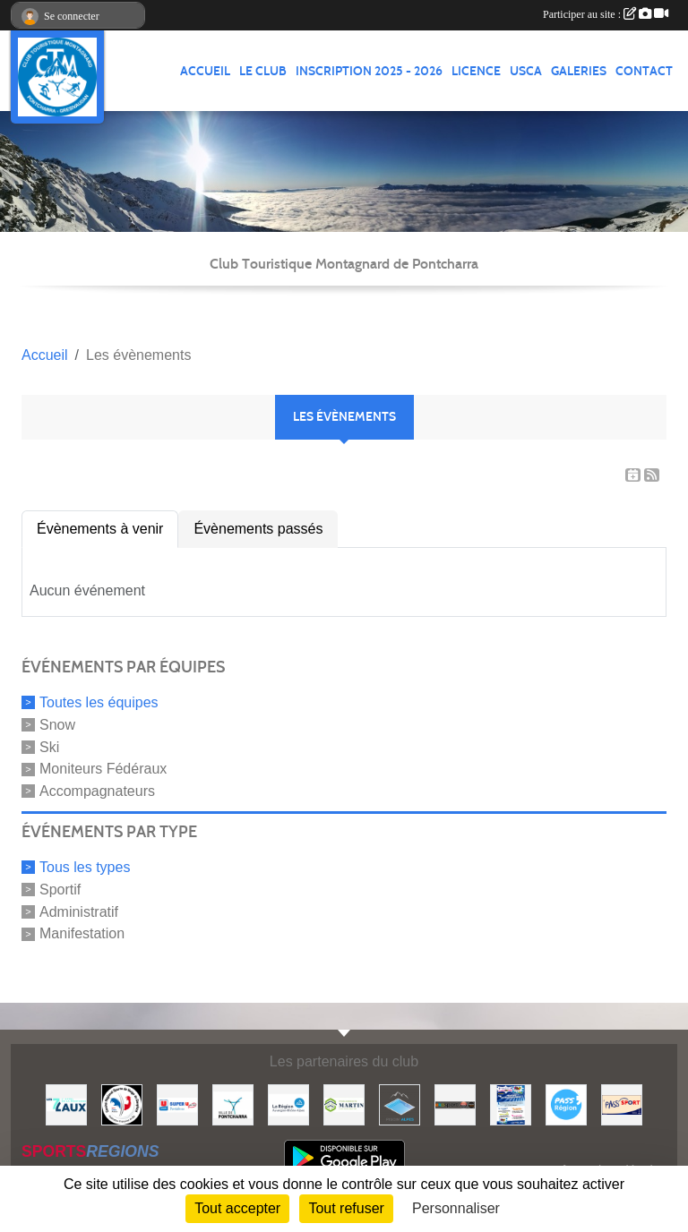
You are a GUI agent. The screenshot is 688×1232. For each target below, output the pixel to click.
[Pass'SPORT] (621, 1103)
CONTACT (644, 71)
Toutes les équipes (99, 702)
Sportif (60, 889)
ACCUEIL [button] (205, 71)
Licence (476, 71)
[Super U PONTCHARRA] (177, 1103)
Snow (57, 724)
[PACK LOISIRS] (510, 1103)
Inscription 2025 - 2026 (369, 71)
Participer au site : (605, 14)
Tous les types (84, 867)
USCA (526, 71)
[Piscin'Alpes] (399, 1103)
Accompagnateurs (97, 791)
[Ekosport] (455, 1103)
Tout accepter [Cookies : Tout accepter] (237, 1208)
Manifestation (82, 933)
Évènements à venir (100, 528)
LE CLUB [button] (263, 71)
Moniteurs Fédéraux (103, 768)
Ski (49, 746)
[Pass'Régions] (566, 1103)
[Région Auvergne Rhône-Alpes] (288, 1103)
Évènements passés (258, 528)
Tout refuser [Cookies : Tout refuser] (345, 1208)
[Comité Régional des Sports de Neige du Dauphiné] (121, 1103)
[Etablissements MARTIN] (344, 1103)
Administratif (78, 911)
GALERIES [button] (578, 71)
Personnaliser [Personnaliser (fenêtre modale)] (456, 1208)
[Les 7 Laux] (66, 1103)
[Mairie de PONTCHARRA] (233, 1103)
